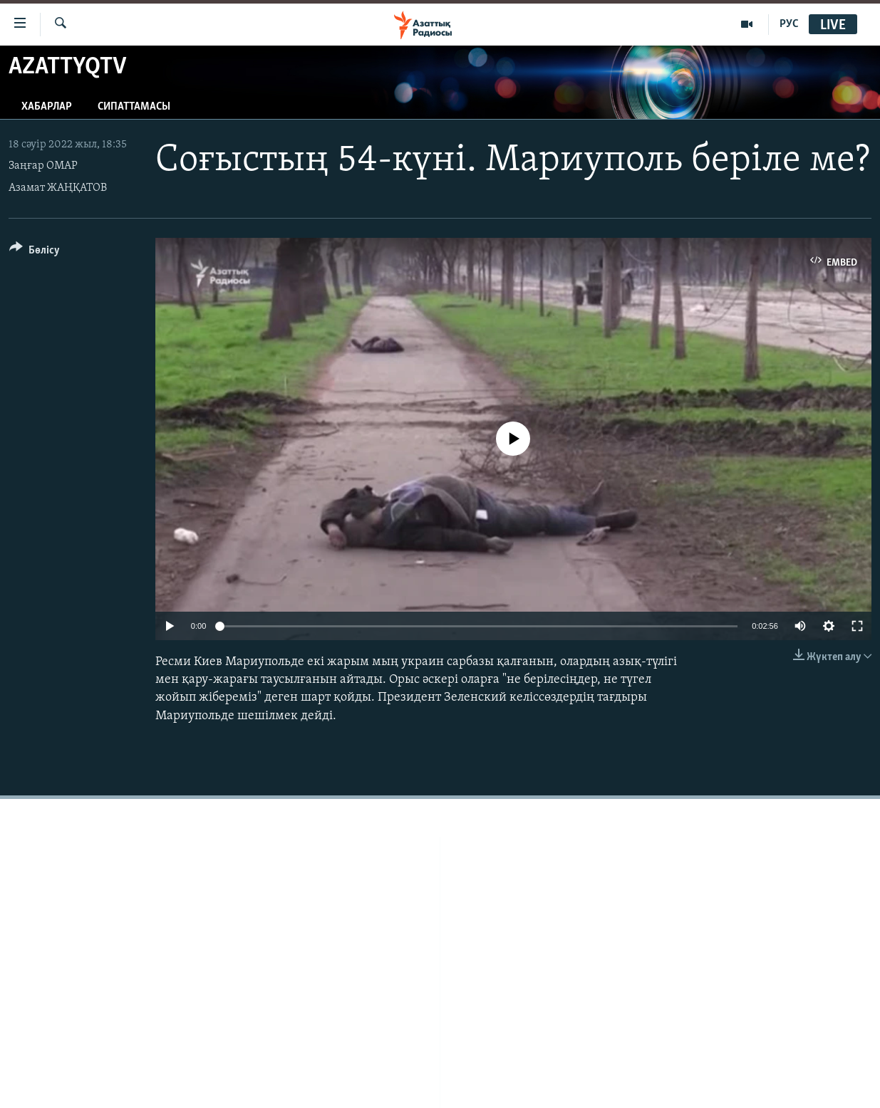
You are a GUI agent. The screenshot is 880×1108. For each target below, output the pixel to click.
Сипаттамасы (134, 107)
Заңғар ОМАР (43, 166)
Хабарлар (46, 107)
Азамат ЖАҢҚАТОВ (58, 188)
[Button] (34, 252)
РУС (789, 24)
